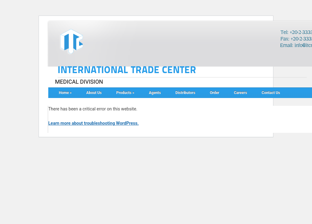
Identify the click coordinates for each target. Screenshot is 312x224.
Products (125, 93)
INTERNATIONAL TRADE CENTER (127, 70)
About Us (94, 93)
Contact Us (271, 93)
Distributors (185, 93)
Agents (155, 93)
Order (214, 93)
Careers (240, 93)
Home (65, 93)
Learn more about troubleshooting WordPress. (93, 123)
